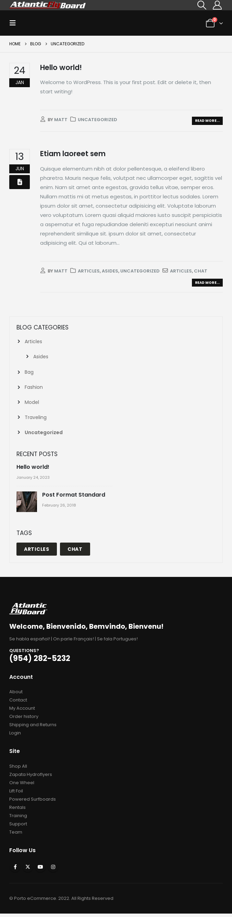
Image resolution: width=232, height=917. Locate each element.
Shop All (18, 769)
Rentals (17, 810)
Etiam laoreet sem (73, 154)
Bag (29, 373)
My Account (22, 711)
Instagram (53, 870)
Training (18, 818)
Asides (110, 271)
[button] (202, 5)
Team (15, 835)
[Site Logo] (47, 5)
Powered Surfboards (32, 802)
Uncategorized (97, 119)
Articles (89, 271)
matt (61, 119)
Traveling (36, 420)
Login (15, 736)
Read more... (207, 120)
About (16, 695)
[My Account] (217, 5)
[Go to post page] (27, 506)
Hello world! (61, 67)
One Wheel (21, 785)
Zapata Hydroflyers (30, 777)
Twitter (28, 870)
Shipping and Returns (33, 728)
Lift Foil (16, 794)
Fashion (34, 388)
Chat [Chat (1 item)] (75, 552)
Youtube (40, 870)
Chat (200, 271)
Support (18, 827)
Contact (18, 703)
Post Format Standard (73, 498)
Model (32, 404)
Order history (23, 720)
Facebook (15, 870)
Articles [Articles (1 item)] (36, 552)
